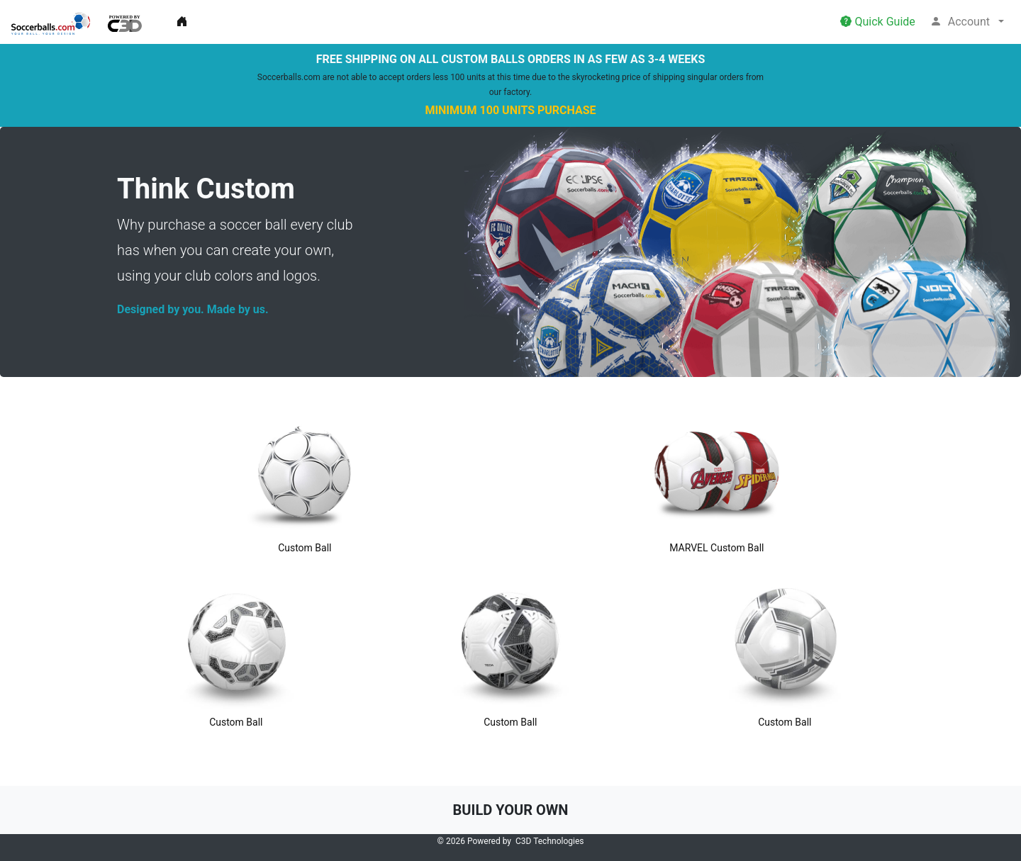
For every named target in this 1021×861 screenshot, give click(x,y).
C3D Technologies (549, 841)
